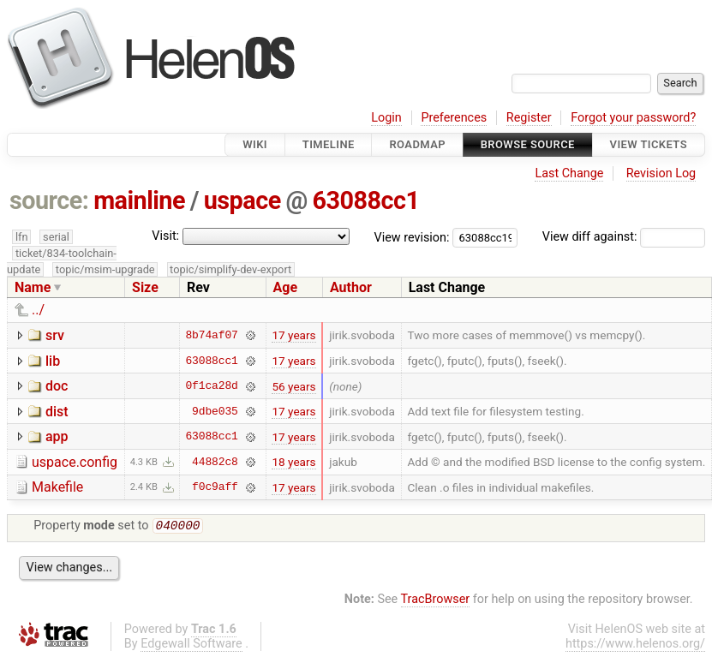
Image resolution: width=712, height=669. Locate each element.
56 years (293, 386)
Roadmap (417, 144)
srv (54, 335)
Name (33, 287)
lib (52, 361)
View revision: (412, 237)
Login (386, 118)
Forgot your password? (633, 118)
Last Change (569, 173)
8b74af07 (211, 335)
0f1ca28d (211, 386)
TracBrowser (435, 601)
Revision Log (661, 173)
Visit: (165, 236)
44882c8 (215, 461)
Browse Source (528, 144)
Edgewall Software (191, 645)
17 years (293, 335)
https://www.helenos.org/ (635, 645)
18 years (293, 462)
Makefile (57, 487)
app (57, 436)
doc (56, 386)
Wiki (254, 144)
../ (38, 310)
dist (57, 411)
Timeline (328, 144)
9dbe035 (215, 411)
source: (49, 200)
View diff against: (623, 237)
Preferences (454, 118)
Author (351, 287)
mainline (139, 200)
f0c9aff (215, 487)
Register (529, 118)
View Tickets (648, 144)
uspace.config (74, 462)
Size (145, 287)
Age (285, 287)
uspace (242, 200)
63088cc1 (366, 200)
